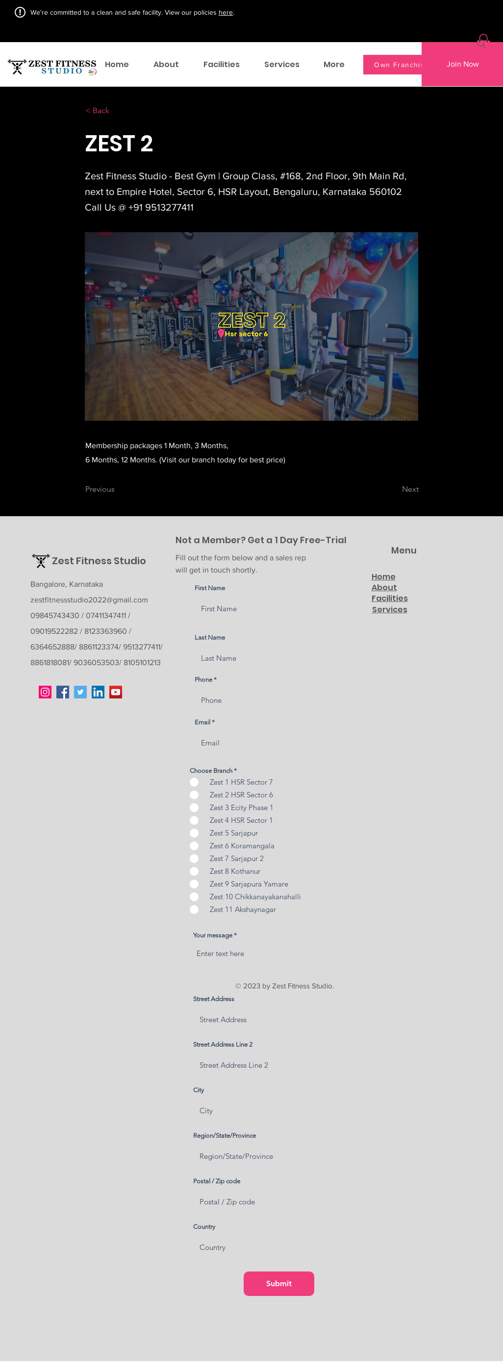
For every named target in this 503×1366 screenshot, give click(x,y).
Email (202, 722)
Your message (212, 935)
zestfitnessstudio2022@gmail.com (89, 600)
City (198, 1090)
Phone (203, 679)
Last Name (210, 637)
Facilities (390, 598)
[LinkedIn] (98, 692)
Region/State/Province (224, 1135)
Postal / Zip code (216, 1181)
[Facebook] (62, 692)
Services (389, 609)
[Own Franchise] (402, 64)
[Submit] (279, 1283)
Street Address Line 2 (222, 1044)
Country (204, 1226)
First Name (210, 588)
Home (384, 576)
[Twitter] (80, 692)
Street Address (213, 999)
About (384, 587)
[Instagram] (45, 692)
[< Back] (117, 111)
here (226, 12)
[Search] (481, 43)
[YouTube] (115, 692)
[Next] (394, 490)
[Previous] (117, 490)
